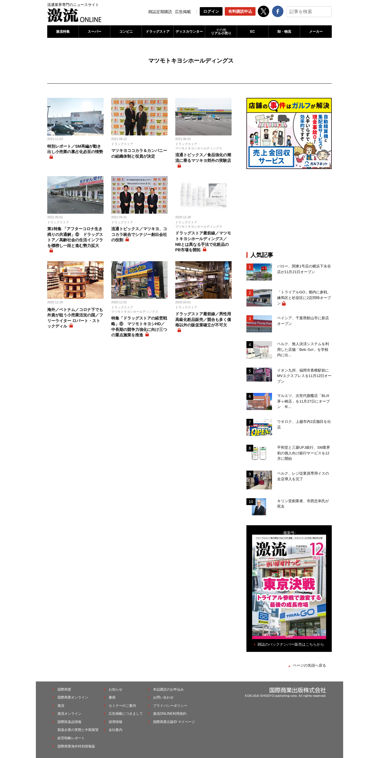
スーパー (94, 32)
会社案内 (115, 730)
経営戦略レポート (71, 738)
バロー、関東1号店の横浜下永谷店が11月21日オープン (304, 269)
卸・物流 (284, 32)
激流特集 (63, 32)
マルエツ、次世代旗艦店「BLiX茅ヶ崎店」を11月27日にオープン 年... (303, 401)
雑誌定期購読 (160, 11)
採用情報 (115, 722)
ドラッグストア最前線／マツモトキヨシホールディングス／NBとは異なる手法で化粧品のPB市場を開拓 (203, 241)
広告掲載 (183, 11)
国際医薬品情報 (69, 722)
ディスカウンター (189, 32)
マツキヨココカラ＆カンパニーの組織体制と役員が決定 (139, 153)
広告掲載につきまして (126, 713)
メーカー (316, 32)
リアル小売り (220, 31)
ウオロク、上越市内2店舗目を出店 (304, 424)
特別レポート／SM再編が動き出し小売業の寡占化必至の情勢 (75, 149)
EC (252, 32)
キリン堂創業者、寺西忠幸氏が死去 (303, 504)
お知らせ (115, 689)
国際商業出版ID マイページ (174, 722)
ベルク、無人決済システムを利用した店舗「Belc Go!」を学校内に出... (303, 349)
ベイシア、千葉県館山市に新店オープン (303, 321)
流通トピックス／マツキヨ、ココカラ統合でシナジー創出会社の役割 (139, 234)
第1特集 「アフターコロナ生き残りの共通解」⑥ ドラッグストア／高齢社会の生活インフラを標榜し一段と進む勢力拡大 (75, 237)
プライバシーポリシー (170, 705)
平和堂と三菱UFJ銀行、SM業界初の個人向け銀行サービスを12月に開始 (303, 453)
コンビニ (126, 32)
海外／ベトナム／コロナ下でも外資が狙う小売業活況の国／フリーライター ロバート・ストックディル (75, 318)
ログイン (211, 11)
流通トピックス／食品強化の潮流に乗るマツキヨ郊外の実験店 (203, 158)
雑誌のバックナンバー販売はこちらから (291, 644)
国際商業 (64, 689)
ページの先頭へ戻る (309, 665)
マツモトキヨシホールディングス (198, 148)
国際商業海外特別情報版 (76, 746)
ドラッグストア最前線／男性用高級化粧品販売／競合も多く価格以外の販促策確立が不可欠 (203, 319)
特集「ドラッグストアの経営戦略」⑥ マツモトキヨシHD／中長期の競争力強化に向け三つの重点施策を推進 (139, 326)
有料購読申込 (240, 11)
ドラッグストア (158, 32)
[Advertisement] (289, 210)
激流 (60, 705)
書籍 (112, 697)
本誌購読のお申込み (168, 689)
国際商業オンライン (72, 697)
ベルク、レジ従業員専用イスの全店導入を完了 (303, 476)
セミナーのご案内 (122, 705)
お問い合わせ (163, 697)
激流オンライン (69, 713)
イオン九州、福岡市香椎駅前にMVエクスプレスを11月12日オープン (304, 376)
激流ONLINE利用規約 (169, 713)
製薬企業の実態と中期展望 (77, 730)
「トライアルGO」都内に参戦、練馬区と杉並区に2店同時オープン (304, 297)
